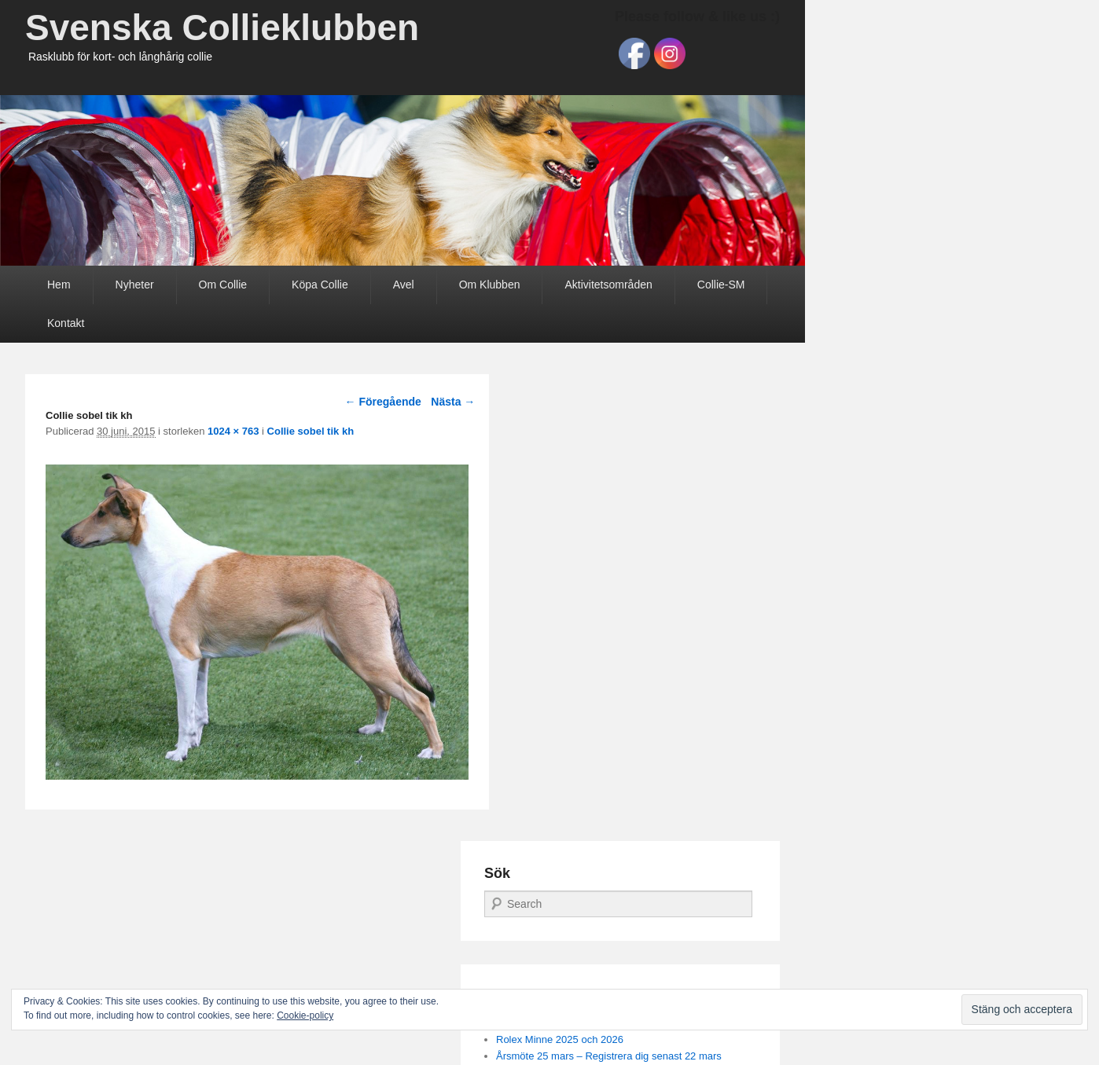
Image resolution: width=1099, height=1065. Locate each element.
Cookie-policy (305, 1015)
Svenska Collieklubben (222, 27)
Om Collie (223, 284)
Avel (403, 284)
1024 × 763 (233, 431)
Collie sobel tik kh (311, 431)
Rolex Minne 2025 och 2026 (559, 1039)
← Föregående (383, 401)
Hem (59, 284)
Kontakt (65, 323)
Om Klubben (489, 284)
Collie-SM (721, 284)
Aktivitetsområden (608, 284)
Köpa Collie (320, 284)
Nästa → (453, 401)
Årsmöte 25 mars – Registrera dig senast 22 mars (609, 1056)
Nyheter (135, 284)
